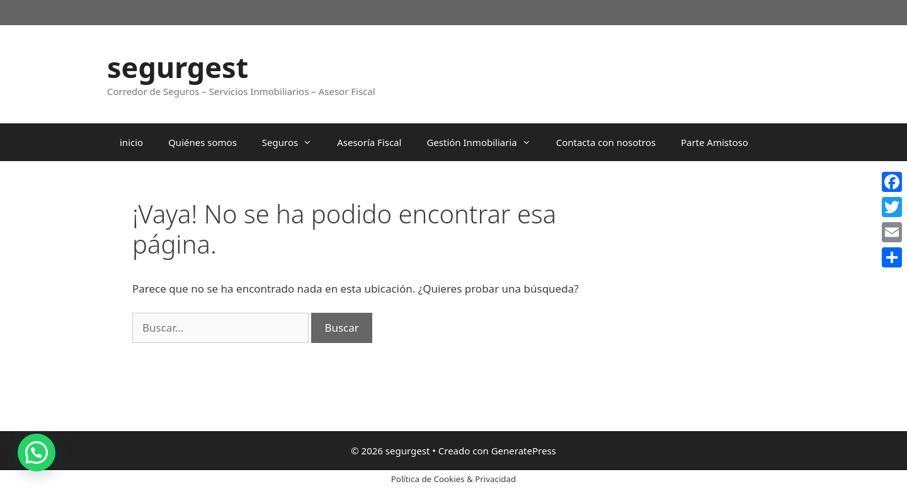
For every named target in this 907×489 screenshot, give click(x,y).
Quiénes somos (202, 142)
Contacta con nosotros (606, 142)
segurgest (177, 67)
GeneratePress (523, 450)
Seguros (293, 142)
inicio (131, 142)
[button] (36, 452)
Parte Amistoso (714, 142)
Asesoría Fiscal (369, 142)
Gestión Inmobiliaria (484, 142)
